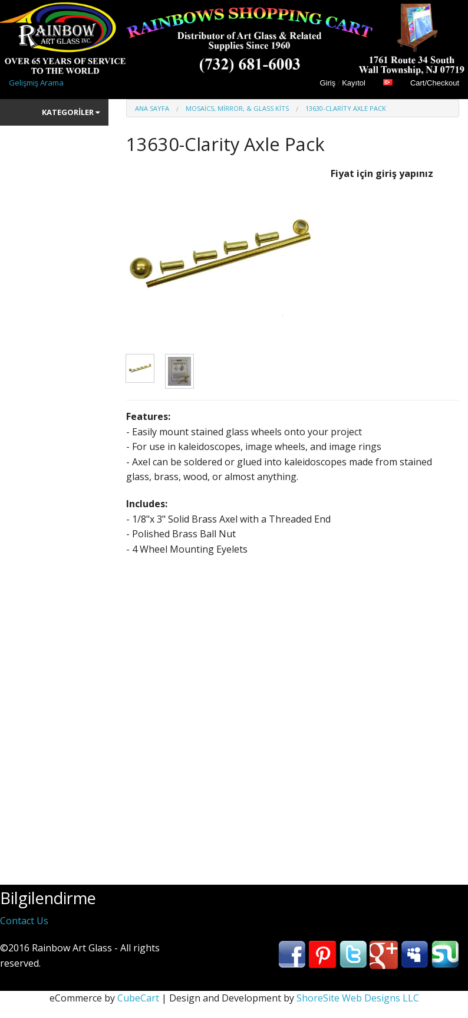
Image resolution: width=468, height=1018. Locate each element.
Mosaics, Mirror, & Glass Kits (237, 108)
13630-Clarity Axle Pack (345, 108)
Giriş (327, 82)
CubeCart (138, 997)
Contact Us (24, 920)
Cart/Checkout (434, 82)
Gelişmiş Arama (36, 82)
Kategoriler (71, 112)
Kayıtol (353, 82)
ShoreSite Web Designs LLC (357, 997)
